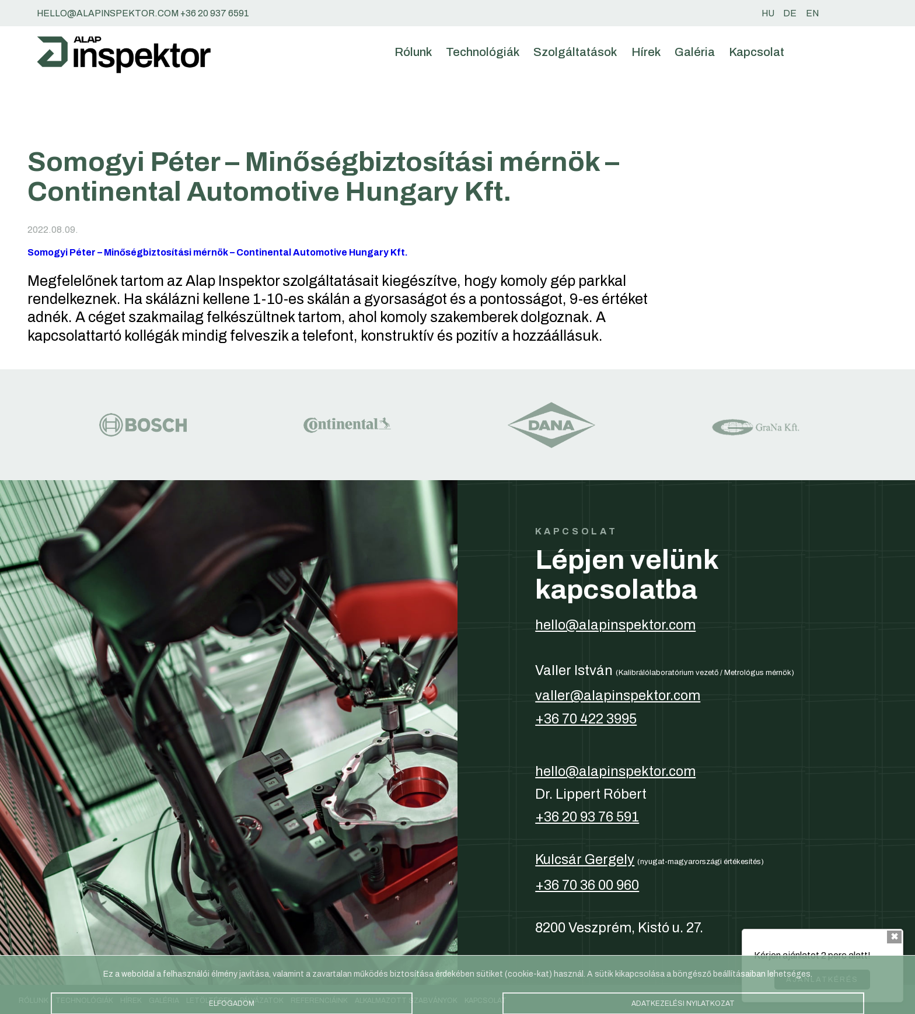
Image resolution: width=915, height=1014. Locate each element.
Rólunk (413, 52)
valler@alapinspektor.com (617, 695)
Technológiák (482, 52)
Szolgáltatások (575, 52)
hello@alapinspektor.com (615, 624)
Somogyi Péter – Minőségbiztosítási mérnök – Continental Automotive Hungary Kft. (217, 252)
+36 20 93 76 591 (587, 816)
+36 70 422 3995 (586, 718)
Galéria (695, 52)
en (812, 13)
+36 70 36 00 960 (587, 885)
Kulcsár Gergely (584, 859)
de (790, 13)
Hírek (646, 52)
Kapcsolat (756, 52)
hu (768, 13)
